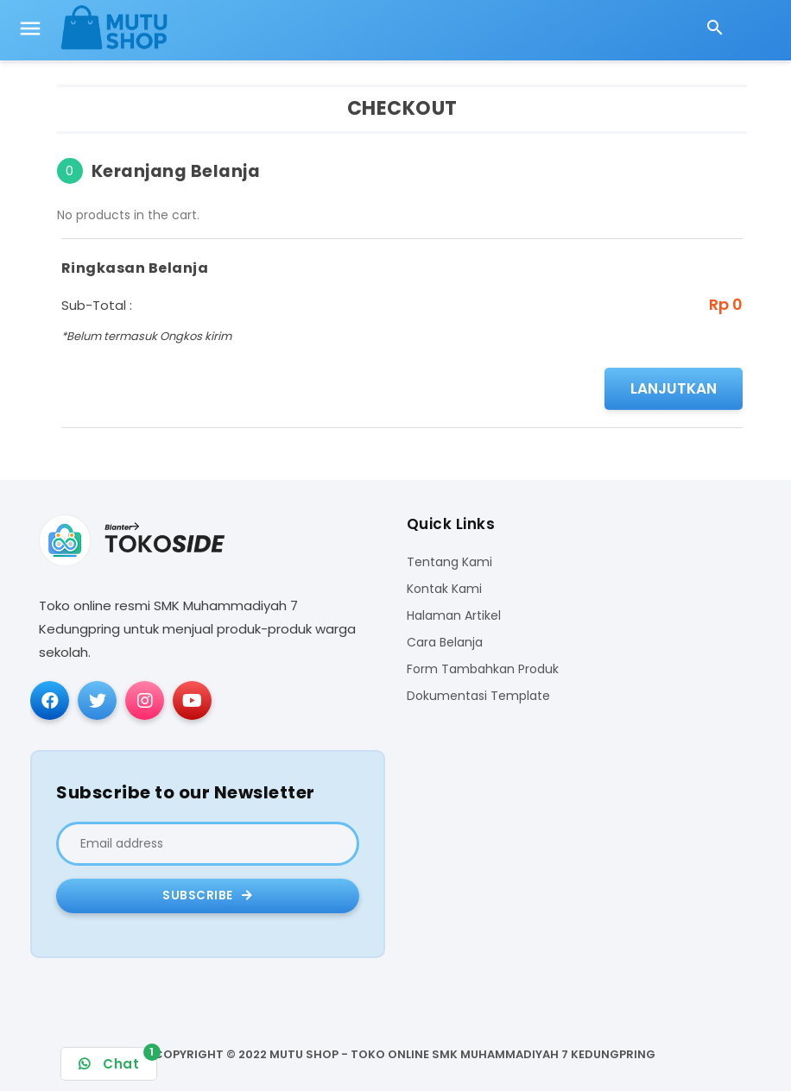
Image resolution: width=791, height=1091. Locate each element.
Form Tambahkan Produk (483, 669)
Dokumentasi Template (478, 696)
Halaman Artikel (454, 616)
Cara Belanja (445, 642)
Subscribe (207, 895)
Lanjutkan (673, 388)
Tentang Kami (449, 562)
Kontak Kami (444, 589)
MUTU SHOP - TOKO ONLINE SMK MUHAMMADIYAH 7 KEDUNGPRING (462, 1054)
